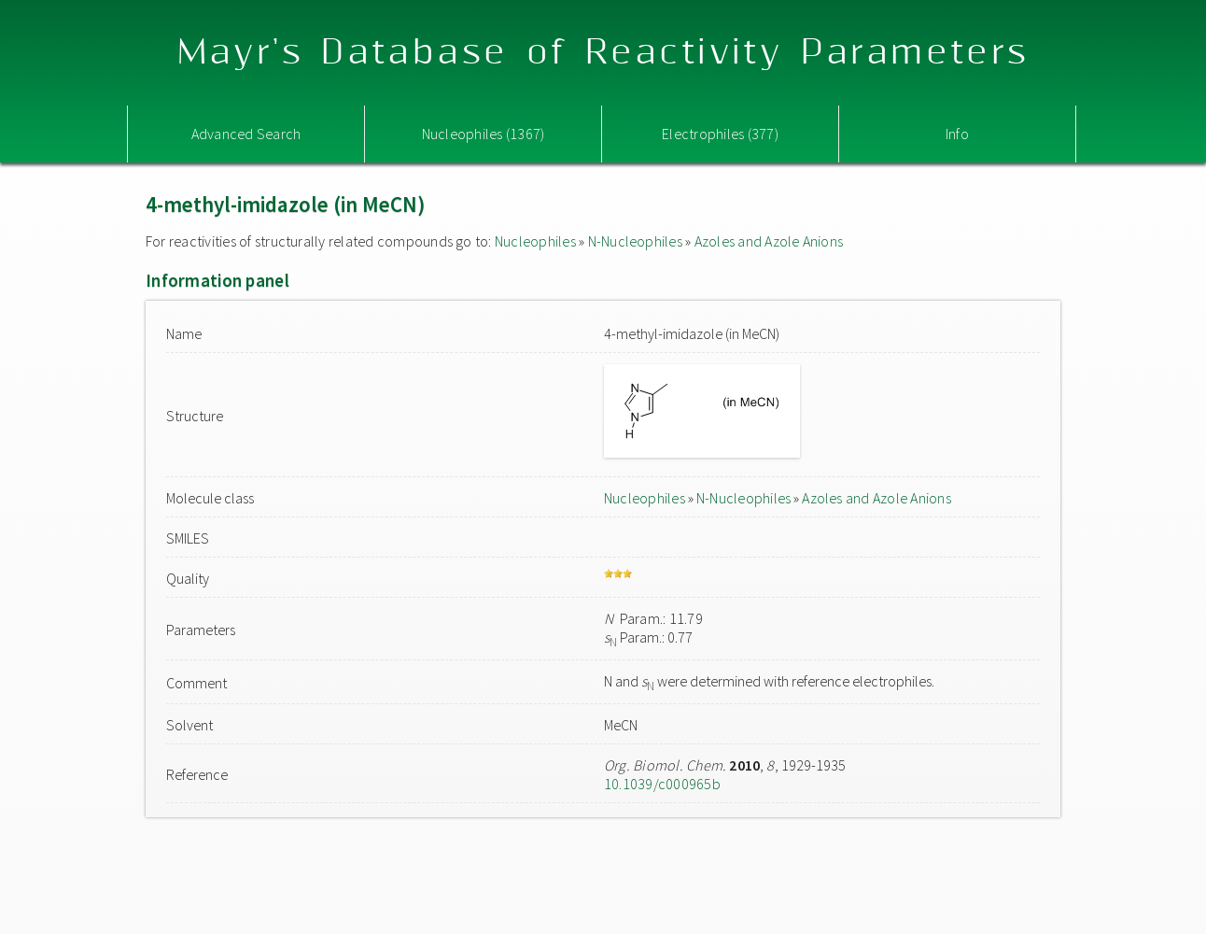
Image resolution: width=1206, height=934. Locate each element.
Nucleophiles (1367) (483, 133)
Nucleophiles (535, 241)
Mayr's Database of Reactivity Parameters (603, 53)
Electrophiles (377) (720, 133)
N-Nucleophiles (635, 241)
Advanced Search (246, 133)
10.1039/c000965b (662, 783)
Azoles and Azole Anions (769, 241)
